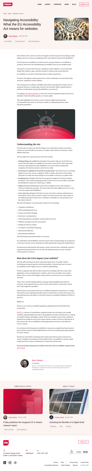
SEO (61, 426)
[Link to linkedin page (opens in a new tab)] (4, 462)
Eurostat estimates (32, 93)
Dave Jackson (10, 417)
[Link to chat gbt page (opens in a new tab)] (15, 462)
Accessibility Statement (51, 465)
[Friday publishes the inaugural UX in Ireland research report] (23, 401)
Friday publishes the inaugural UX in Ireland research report (22, 424)
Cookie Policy (85, 462)
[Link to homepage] (7, 4)
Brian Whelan (10, 36)
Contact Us (84, 4)
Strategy (68, 426)
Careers (55, 462)
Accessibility (8, 41)
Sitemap (75, 465)
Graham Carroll (56, 417)
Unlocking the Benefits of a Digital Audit (66, 422)
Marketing (53, 426)
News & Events (8, 429)
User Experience (20, 41)
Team (62, 462)
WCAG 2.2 (20, 312)
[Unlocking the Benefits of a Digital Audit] (69, 401)
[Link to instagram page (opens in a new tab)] (10, 462)
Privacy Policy (74, 462)
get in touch (21, 348)
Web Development (33, 41)
